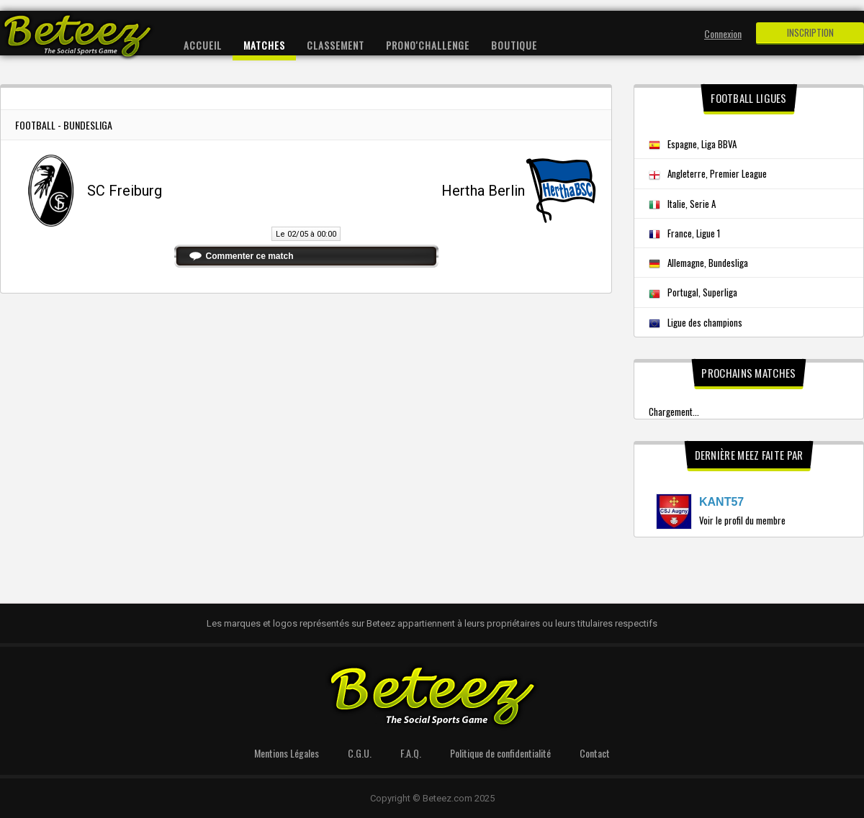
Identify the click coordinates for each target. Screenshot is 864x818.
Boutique (514, 45)
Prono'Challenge (427, 45)
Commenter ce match (250, 256)
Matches (264, 45)
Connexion (723, 33)
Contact (595, 752)
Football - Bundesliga (63, 124)
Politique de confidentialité (500, 752)
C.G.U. (360, 752)
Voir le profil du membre (742, 520)
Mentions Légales (286, 752)
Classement (335, 45)
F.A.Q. (410, 752)
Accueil (203, 45)
